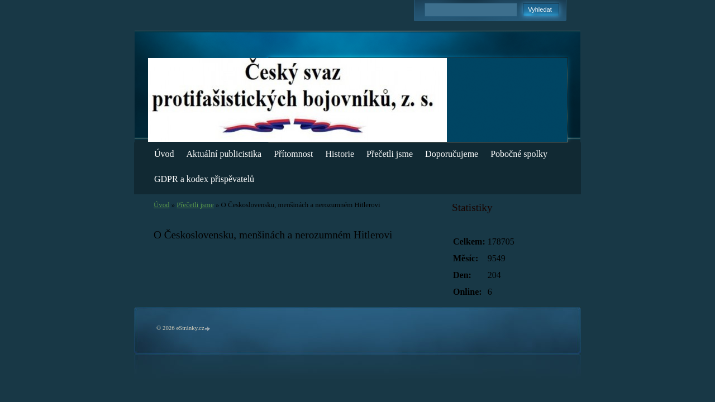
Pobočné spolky (518, 154)
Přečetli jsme (389, 154)
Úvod (164, 154)
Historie (339, 154)
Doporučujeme (451, 154)
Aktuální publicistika (224, 154)
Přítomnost (293, 154)
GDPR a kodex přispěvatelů (204, 179)
